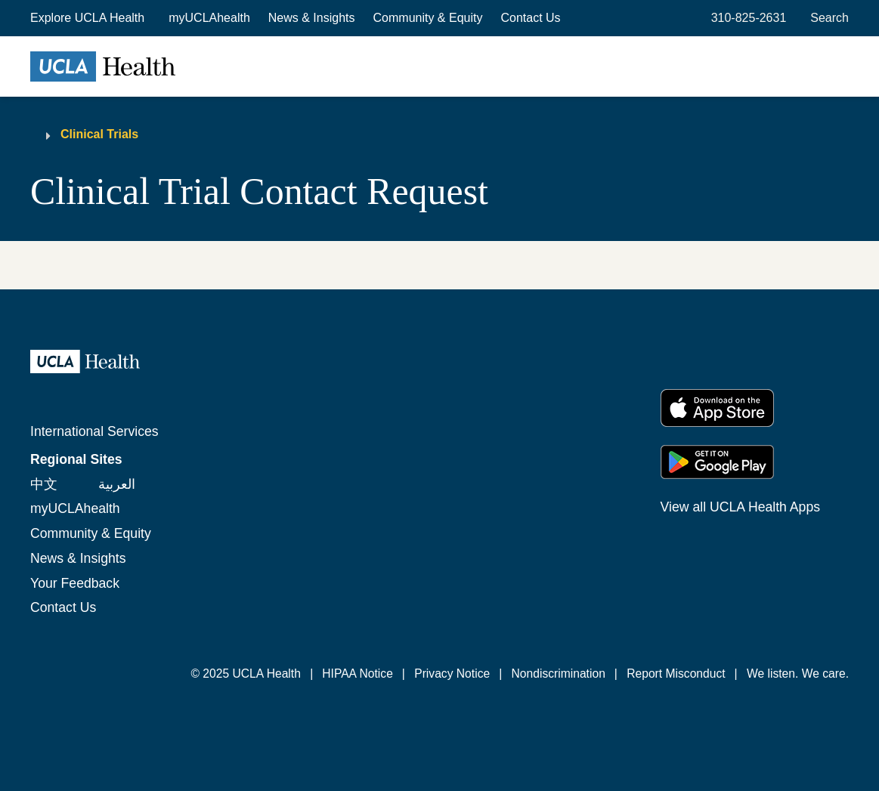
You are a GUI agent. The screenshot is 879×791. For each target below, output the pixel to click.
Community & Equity (428, 17)
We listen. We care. (798, 673)
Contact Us (530, 17)
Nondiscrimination (558, 673)
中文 (43, 484)
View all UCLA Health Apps (740, 506)
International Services (94, 431)
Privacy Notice (452, 673)
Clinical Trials (99, 134)
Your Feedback (74, 583)
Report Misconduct (676, 673)
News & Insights (311, 17)
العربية (116, 484)
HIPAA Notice (357, 673)
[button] (88, 18)
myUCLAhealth (209, 17)
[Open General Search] (826, 18)
